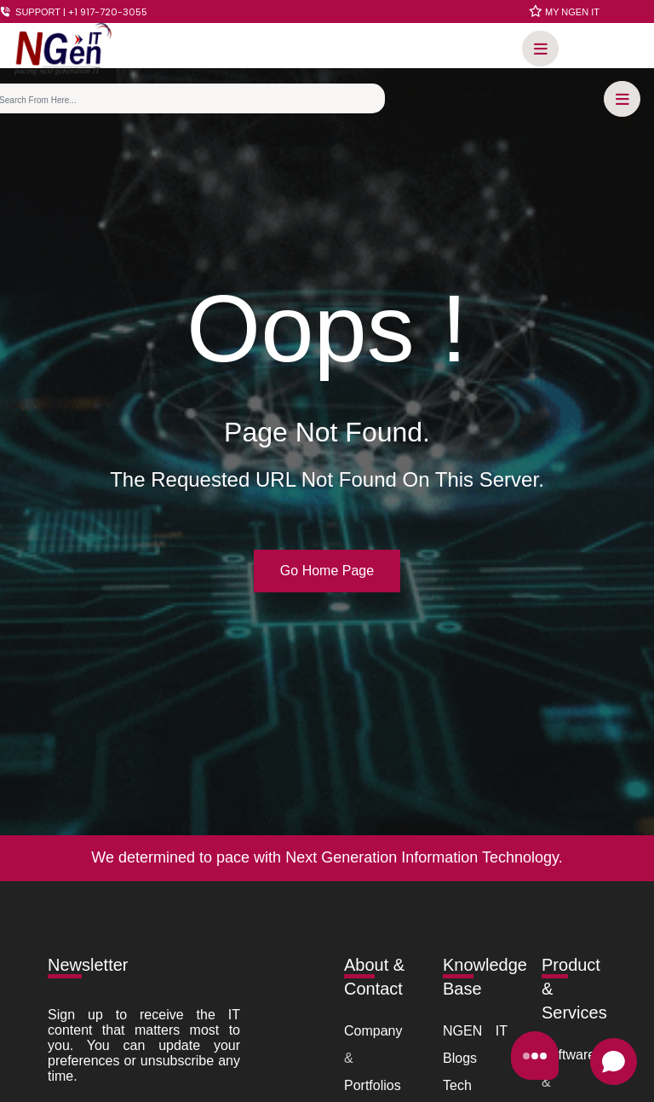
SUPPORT (73, 12)
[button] (537, 51)
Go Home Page (327, 570)
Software (568, 1054)
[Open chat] (613, 1061)
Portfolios (372, 1085)
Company (373, 1031)
